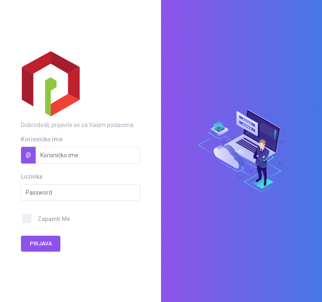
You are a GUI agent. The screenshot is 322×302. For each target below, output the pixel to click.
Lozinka (31, 176)
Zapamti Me (54, 219)
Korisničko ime (41, 139)
